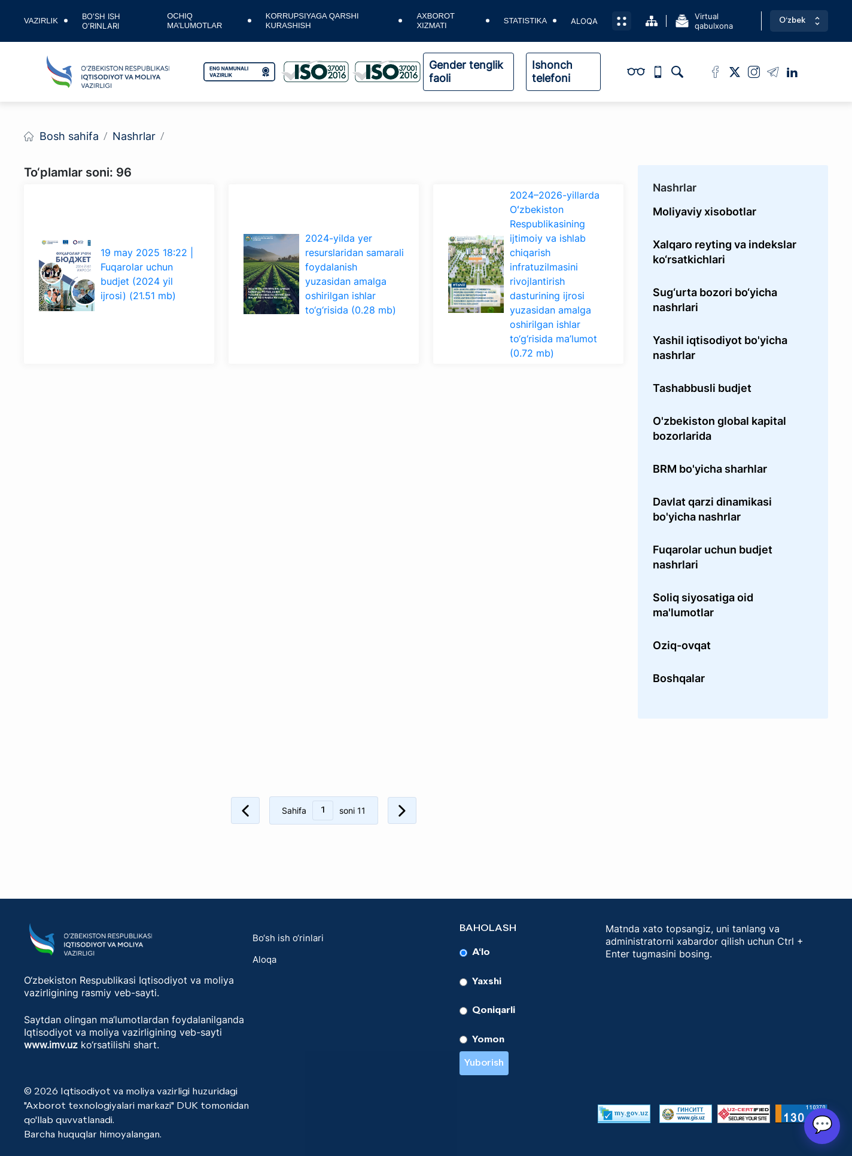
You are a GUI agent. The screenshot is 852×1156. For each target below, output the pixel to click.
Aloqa (584, 21)
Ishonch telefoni (552, 71)
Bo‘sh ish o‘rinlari (101, 21)
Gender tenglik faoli (466, 71)
